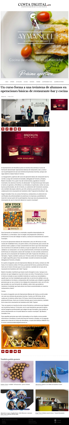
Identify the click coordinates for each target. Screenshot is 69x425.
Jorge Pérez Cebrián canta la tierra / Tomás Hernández (50, 413)
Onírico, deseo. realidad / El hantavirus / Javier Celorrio (15, 384)
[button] (2, 129)
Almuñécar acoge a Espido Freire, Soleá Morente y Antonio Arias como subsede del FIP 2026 (16, 413)
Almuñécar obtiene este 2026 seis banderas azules (49, 384)
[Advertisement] (60, 120)
